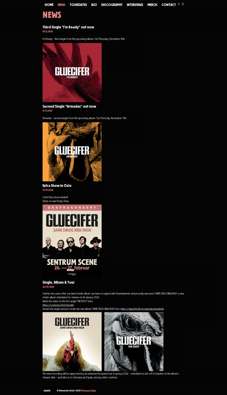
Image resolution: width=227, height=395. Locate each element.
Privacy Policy (89, 391)
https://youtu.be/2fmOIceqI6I (58, 305)
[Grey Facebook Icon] (178, 4)
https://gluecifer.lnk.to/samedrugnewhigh (142, 309)
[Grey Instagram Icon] (182, 4)
